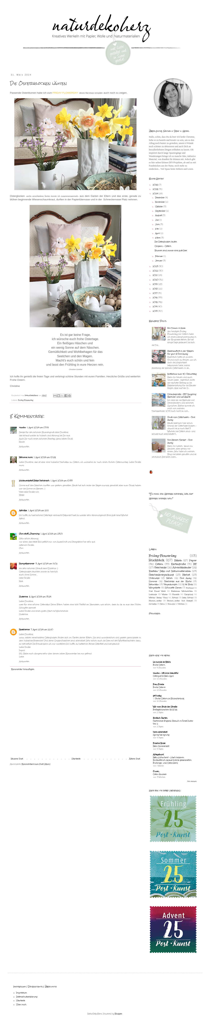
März (158, 237)
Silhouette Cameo (173, 587)
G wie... (156, 771)
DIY (195, 564)
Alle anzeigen (192, 781)
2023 (156, 266)
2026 (156, 184)
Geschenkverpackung (161, 574)
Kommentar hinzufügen (22, 669)
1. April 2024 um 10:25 (45, 457)
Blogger (118, 1013)
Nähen (169, 578)
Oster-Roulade (159, 774)
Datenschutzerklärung (26, 996)
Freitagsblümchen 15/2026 (165, 709)
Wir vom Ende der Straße (165, 707)
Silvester (153, 604)
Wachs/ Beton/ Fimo (158, 597)
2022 (156, 271)
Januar (159, 260)
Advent (175, 597)
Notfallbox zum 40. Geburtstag (182, 374)
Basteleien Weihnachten (182, 591)
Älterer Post (134, 759)
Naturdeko (154, 584)
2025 (156, 189)
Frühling (190, 588)
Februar (159, 256)
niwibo (22, 427)
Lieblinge (153, 594)
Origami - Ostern (163, 246)
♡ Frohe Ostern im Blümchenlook (168, 698)
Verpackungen (170, 584)
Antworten (24, 446)
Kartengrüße (178, 564)
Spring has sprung (161, 735)
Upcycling (188, 594)
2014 (155, 306)
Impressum (21, 992)
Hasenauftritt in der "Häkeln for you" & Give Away (180, 352)
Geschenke (160, 567)
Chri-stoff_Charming (29, 534)
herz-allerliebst (160, 732)
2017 (155, 293)
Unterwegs (154, 578)
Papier (193, 560)
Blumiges (171, 604)
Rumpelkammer (26, 563)
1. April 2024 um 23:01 (52, 534)
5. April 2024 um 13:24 (40, 596)
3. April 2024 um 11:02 (46, 563)
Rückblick (156, 560)
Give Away (185, 578)
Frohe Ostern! (159, 687)
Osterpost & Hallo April (163, 676)
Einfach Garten (160, 718)
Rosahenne (24, 629)
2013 (155, 311)
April (157, 233)
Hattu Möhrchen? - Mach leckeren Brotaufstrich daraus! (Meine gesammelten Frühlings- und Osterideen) (172, 760)
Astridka (23, 510)
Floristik (175, 594)
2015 (155, 302)
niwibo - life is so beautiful (165, 673)
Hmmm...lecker (155, 600)
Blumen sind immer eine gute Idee (171, 250)
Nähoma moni (26, 457)
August (158, 215)
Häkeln (178, 560)
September (160, 211)
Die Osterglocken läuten (166, 241)
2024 (155, 193)
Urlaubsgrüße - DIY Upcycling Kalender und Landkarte (181, 395)
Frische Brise (159, 743)
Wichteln (181, 604)
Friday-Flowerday (25, 400)
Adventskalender (182, 567)
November (160, 202)
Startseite (76, 759)
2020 (156, 279)
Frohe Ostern (159, 665)
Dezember (160, 197)
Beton (162, 604)
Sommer (153, 581)
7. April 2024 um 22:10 (42, 629)
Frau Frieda (158, 684)
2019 (155, 284)
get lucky (157, 695)
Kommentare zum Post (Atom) (36, 764)
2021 (155, 275)
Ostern (159, 564)
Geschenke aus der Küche (177, 581)
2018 (155, 288)
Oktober (159, 206)
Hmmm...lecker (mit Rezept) (180, 600)
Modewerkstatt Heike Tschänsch (34, 480)
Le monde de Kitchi (162, 662)
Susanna (23, 596)
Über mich (21, 1004)
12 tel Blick (187, 584)
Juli (157, 220)
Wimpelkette (154, 587)
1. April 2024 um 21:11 (38, 510)
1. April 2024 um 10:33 (62, 480)
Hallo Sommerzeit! (161, 746)
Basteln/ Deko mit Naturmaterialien (170, 571)
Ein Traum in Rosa (176, 328)
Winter (165, 594)
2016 (155, 297)
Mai (157, 228)
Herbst (186, 574)
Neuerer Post (17, 759)
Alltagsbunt (158, 754)
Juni (157, 224)
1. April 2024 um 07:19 (38, 427)
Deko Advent (187, 597)
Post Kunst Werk (157, 591)
